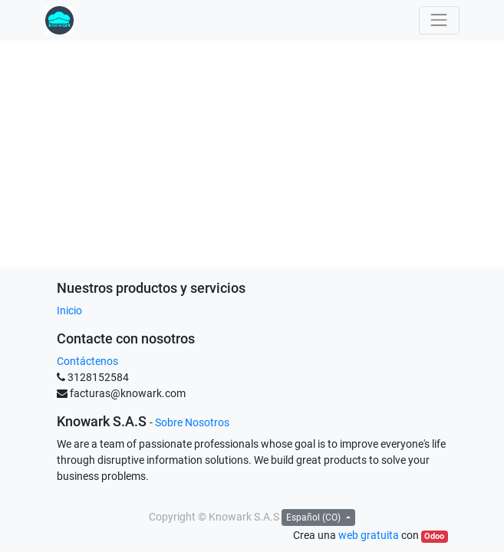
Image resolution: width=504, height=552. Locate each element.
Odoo (434, 536)
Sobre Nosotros (192, 422)
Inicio (69, 310)
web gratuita (368, 535)
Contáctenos (87, 361)
